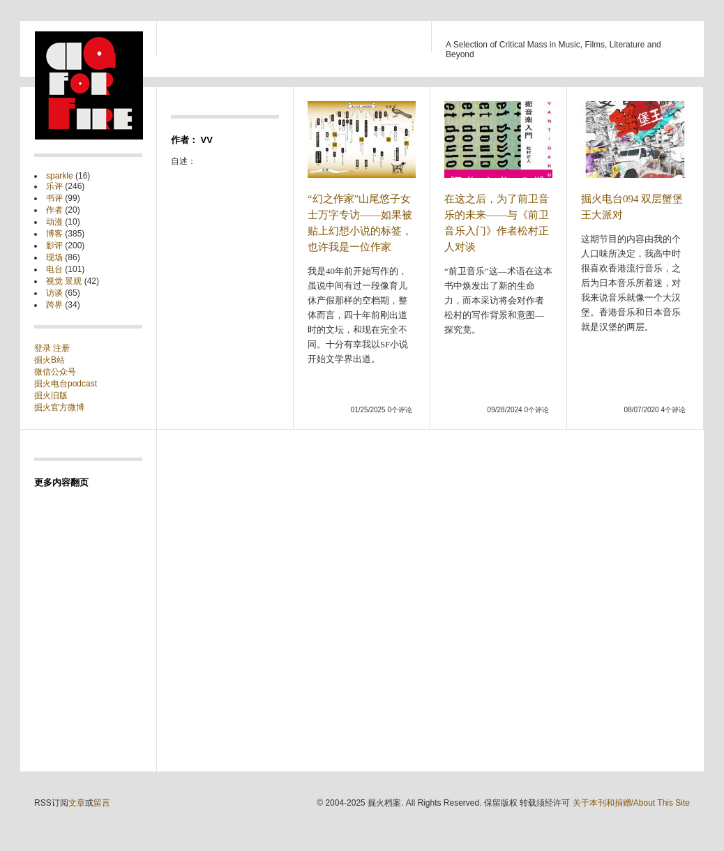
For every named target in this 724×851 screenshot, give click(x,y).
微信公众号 (55, 372)
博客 (54, 234)
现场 (54, 257)
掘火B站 (49, 360)
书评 (54, 198)
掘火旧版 (51, 395)
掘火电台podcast (65, 384)
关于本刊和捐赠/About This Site (632, 803)
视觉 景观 (64, 281)
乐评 (54, 186)
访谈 (54, 293)
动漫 (54, 222)
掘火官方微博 (59, 407)
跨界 (54, 305)
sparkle (59, 176)
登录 (43, 348)
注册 (61, 348)
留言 (101, 803)
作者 (54, 210)
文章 (76, 803)
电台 (54, 269)
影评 (54, 245)
